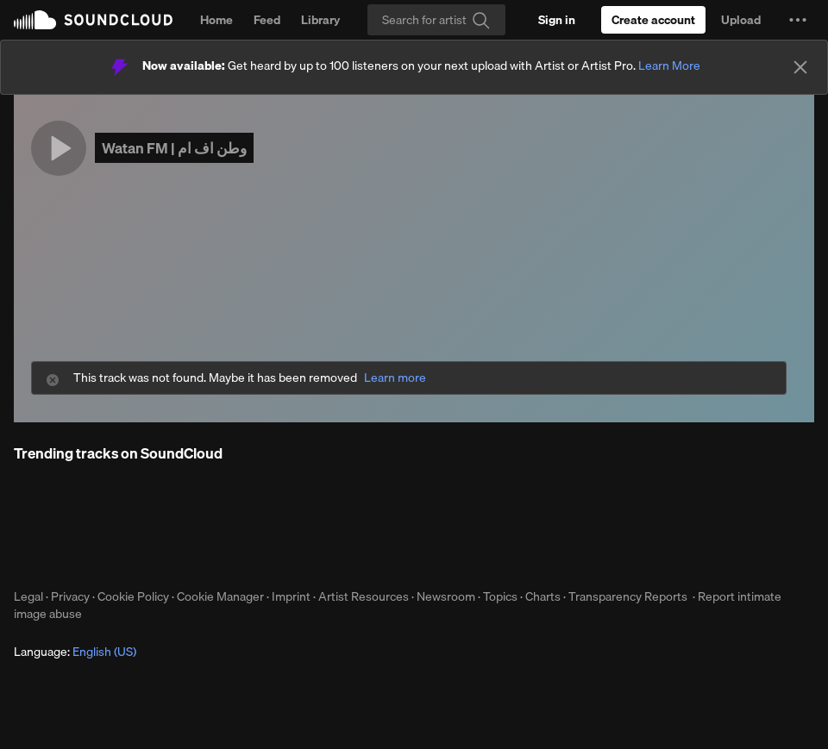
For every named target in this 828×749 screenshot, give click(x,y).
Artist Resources (363, 596)
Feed (267, 19)
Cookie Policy (133, 596)
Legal (28, 596)
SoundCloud (93, 19)
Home (216, 19)
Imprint (291, 596)
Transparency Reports (627, 596)
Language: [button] (75, 651)
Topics (500, 596)
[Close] (800, 67)
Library (320, 19)
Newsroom (446, 596)
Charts (543, 596)
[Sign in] (557, 20)
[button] (797, 20)
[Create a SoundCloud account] (653, 20)
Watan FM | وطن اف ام (174, 147)
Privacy (70, 596)
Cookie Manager (220, 596)
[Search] (436, 19)
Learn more (395, 378)
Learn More (669, 65)
